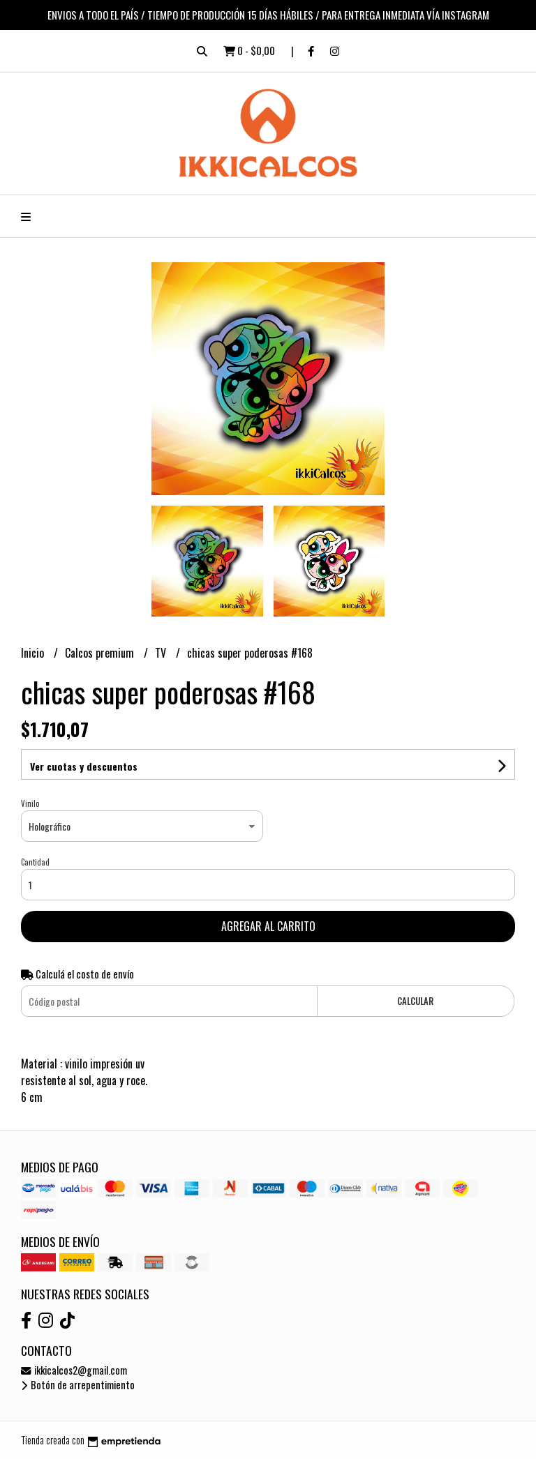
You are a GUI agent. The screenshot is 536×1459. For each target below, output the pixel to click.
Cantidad (35, 862)
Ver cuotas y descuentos (83, 766)
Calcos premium (101, 652)
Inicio (34, 652)
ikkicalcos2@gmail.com (74, 1370)
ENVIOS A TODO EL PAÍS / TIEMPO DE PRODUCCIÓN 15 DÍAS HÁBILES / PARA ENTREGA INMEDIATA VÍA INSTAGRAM (268, 14)
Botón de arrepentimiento (78, 1384)
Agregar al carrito (268, 926)
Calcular (415, 1001)
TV (162, 652)
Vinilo (30, 803)
